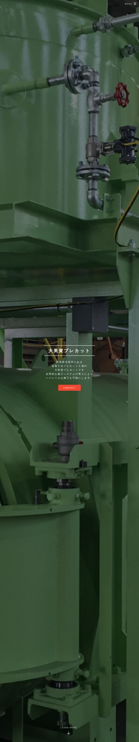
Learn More (69, 727)
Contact (69, 387)
